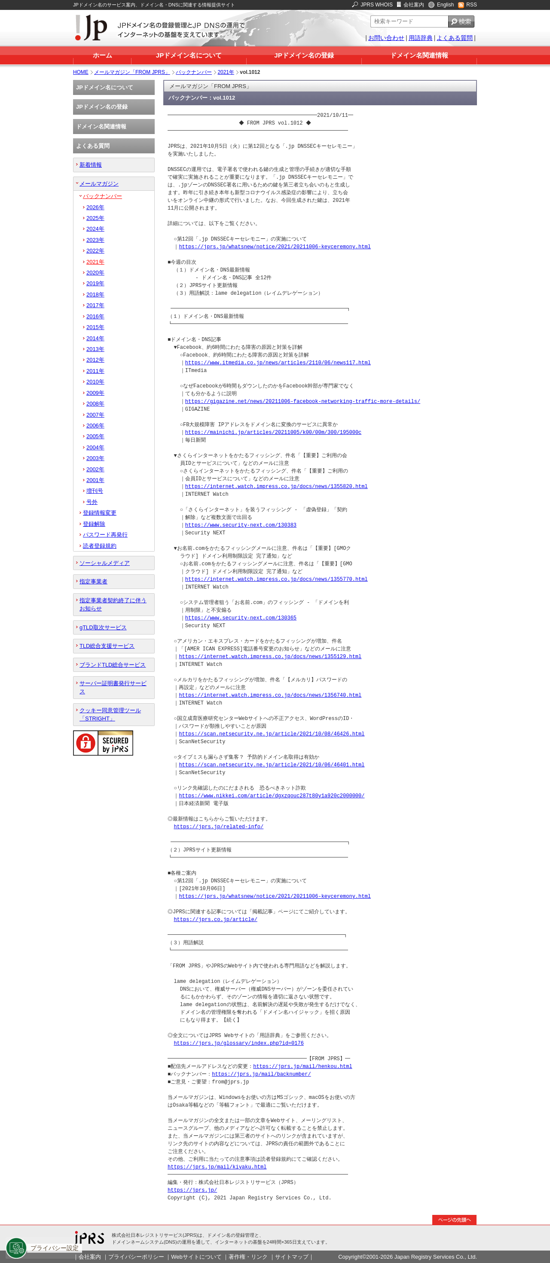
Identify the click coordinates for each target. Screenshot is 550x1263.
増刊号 (94, 491)
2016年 (95, 316)
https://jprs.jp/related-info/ (218, 826)
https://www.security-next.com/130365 (240, 618)
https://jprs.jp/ (192, 1190)
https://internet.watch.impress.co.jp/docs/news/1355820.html (276, 486)
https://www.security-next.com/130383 (240, 525)
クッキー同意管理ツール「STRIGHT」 (110, 714)
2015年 (95, 327)
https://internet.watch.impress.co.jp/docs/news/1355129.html (270, 656)
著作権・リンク (248, 1257)
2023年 (95, 240)
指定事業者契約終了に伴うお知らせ (113, 604)
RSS (471, 5)
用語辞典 (421, 37)
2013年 (95, 349)
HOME (81, 72)
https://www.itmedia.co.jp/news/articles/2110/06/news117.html (278, 362)
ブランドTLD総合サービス (112, 665)
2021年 (225, 72)
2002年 (95, 469)
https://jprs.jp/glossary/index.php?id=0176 (238, 1043)
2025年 (95, 218)
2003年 (95, 458)
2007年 (95, 415)
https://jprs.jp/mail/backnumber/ (261, 1074)
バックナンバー (194, 72)
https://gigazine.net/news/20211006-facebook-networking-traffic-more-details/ (302, 401)
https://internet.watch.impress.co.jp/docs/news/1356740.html (270, 695)
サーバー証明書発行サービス (113, 687)
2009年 (95, 393)
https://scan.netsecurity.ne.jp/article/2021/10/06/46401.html (271, 765)
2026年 (95, 207)
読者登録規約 (99, 546)
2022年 (95, 250)
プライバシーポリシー (136, 1257)
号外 (92, 502)
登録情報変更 (99, 512)
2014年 (95, 338)
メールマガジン (99, 183)
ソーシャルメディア (104, 563)
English (445, 5)
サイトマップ (292, 1257)
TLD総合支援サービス (106, 646)
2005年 (95, 436)
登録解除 (94, 524)
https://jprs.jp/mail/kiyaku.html (217, 1167)
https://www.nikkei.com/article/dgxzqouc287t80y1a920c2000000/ (271, 795)
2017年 (95, 305)
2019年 (95, 283)
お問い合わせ (386, 37)
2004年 (95, 447)
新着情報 (90, 165)
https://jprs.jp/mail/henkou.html (302, 1066)
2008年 (95, 403)
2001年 (95, 480)
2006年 (95, 425)
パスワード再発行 (105, 534)
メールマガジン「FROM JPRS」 (132, 72)
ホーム (102, 55)
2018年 (95, 294)
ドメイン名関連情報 (419, 55)
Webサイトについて (196, 1257)
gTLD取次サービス (103, 627)
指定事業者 (93, 581)
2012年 (95, 360)
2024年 (95, 229)
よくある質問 (455, 37)
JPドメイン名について (189, 55)
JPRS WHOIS (377, 5)
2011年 (95, 371)
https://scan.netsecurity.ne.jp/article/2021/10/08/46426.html (271, 734)
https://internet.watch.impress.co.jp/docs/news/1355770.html (276, 579)
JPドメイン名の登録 (303, 55)
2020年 (95, 272)
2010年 (95, 381)
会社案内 (413, 5)
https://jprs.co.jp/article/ (215, 919)
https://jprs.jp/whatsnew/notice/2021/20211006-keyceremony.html (274, 246)
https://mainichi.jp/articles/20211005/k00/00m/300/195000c (273, 432)
